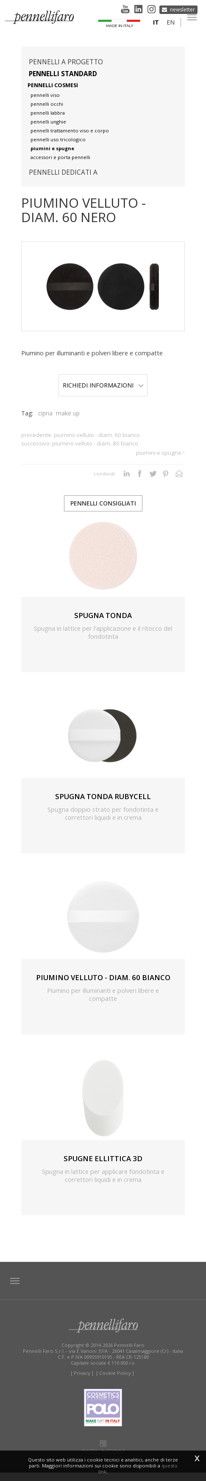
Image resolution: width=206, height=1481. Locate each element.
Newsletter (182, 8)
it (155, 23)
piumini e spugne (52, 148)
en (170, 23)
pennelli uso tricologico (58, 139)
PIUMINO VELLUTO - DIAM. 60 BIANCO (97, 443)
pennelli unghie (48, 121)
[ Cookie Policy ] (115, 1381)
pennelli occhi (47, 104)
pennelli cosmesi (53, 85)
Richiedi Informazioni (103, 389)
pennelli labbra (48, 113)
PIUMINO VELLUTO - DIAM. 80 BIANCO (95, 452)
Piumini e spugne (158, 461)
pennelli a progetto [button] (66, 62)
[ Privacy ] (82, 1381)
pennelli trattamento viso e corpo (70, 130)
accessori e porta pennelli (60, 157)
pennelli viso (45, 95)
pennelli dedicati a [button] (63, 172)
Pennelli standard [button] (63, 73)
